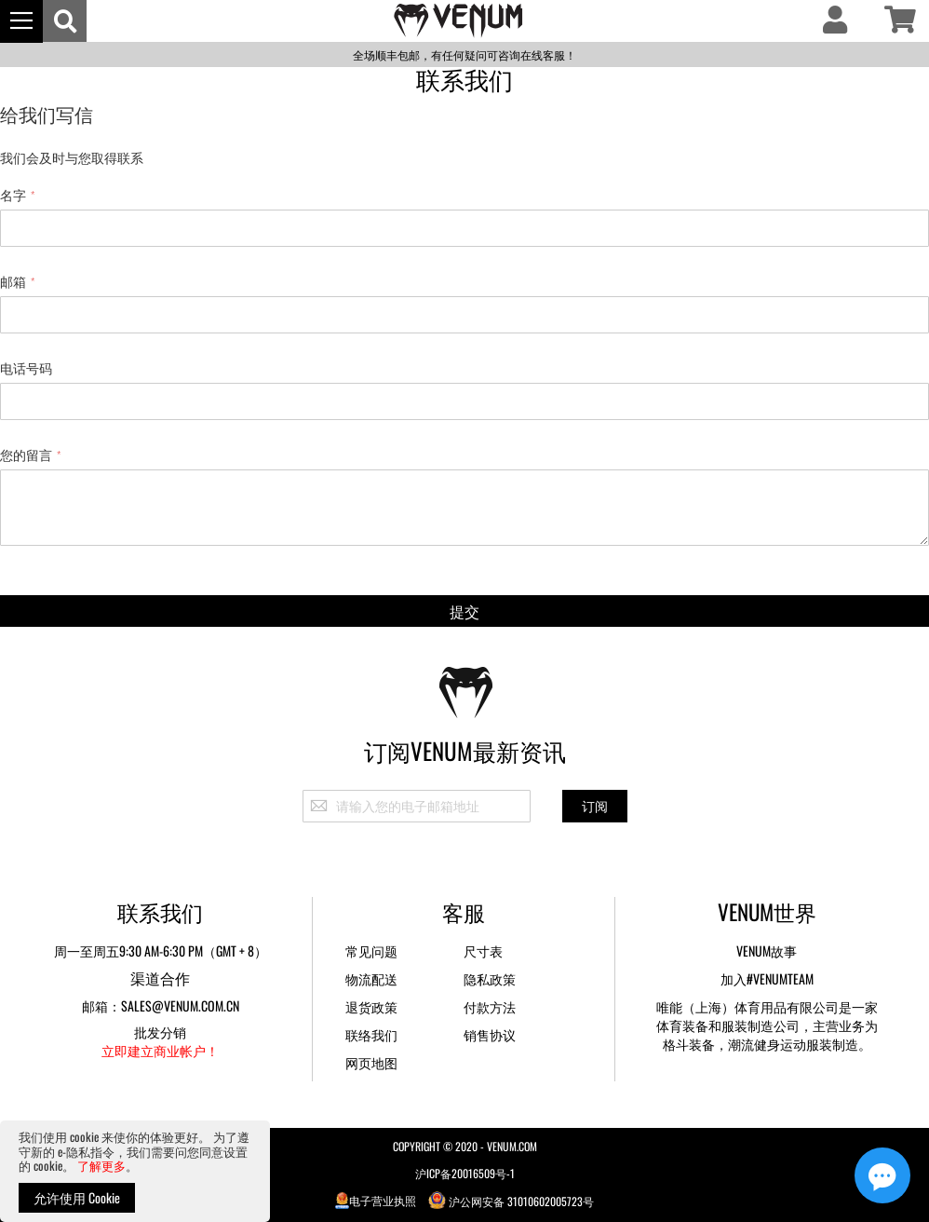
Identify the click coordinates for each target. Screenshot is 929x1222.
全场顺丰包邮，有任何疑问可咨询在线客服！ (464, 54)
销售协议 (490, 1034)
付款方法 (490, 1006)
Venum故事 (766, 950)
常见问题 (371, 950)
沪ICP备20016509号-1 (465, 1173)
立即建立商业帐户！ (160, 1050)
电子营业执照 (376, 1200)
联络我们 (371, 1034)
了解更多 (101, 1165)
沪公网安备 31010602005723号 (511, 1200)
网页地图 (371, 1062)
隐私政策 (490, 978)
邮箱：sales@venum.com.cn (160, 1005)
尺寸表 (483, 950)
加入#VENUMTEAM (767, 978)
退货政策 (371, 1006)
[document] (135, 1171)
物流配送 (371, 978)
